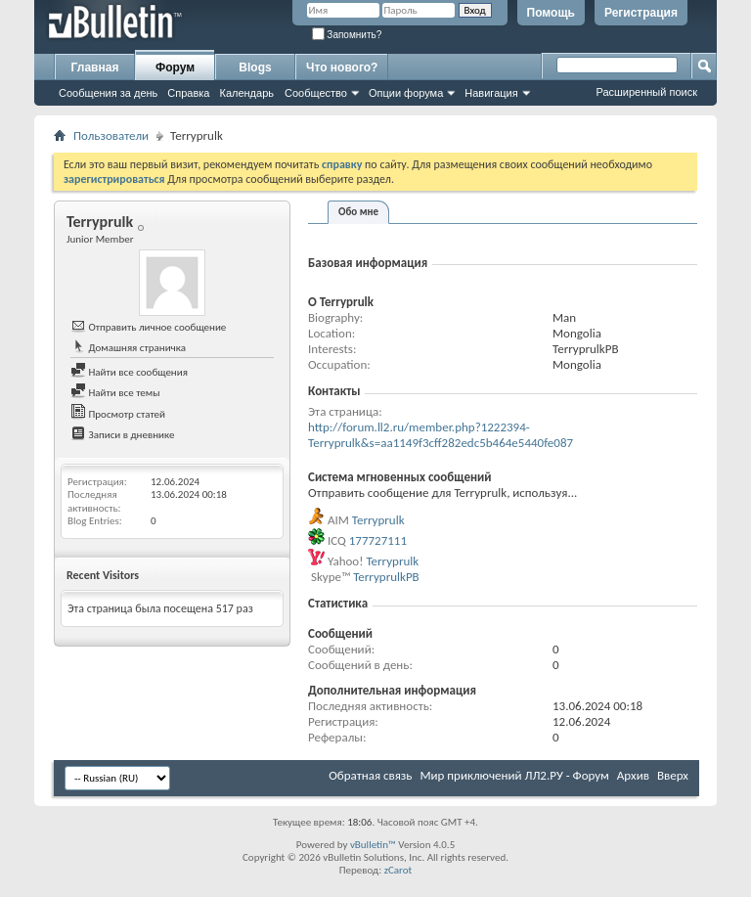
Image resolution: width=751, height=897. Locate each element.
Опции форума (406, 93)
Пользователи (111, 135)
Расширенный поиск (646, 92)
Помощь (551, 13)
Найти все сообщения (129, 372)
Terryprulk (378, 520)
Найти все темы (114, 392)
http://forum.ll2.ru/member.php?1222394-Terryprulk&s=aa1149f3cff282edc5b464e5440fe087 (440, 435)
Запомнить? (347, 34)
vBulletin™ (373, 844)
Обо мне (358, 211)
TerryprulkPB (386, 576)
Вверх (672, 775)
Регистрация (641, 13)
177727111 (378, 540)
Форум (175, 67)
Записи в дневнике (122, 434)
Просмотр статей (117, 414)
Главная (95, 67)
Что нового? (341, 67)
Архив (633, 775)
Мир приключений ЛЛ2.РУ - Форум (514, 775)
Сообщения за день (108, 93)
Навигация (490, 93)
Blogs (255, 67)
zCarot (398, 870)
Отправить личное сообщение (148, 327)
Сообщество (316, 93)
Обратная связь (370, 775)
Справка (188, 93)
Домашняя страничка (128, 347)
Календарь (246, 93)
